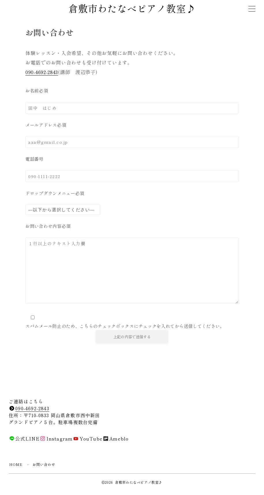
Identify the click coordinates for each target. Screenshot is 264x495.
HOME (16, 468)
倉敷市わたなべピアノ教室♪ (132, 9)
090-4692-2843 (42, 72)
